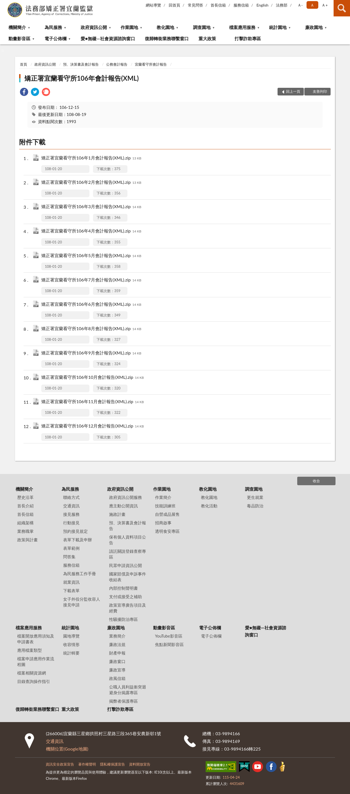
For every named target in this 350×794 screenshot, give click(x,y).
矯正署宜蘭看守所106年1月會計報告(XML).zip (91, 158)
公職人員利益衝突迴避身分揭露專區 (127, 689)
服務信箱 (241, 5)
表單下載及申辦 (77, 539)
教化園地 (165, 27)
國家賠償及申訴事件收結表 (127, 576)
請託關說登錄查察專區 (127, 554)
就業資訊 (71, 582)
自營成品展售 (167, 514)
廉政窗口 (117, 661)
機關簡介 (17, 27)
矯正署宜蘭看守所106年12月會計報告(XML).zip (92, 426)
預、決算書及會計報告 (81, 64)
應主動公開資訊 (123, 505)
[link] (24, 92)
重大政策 (207, 38)
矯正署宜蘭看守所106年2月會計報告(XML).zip (91, 182)
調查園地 (202, 27)
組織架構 (25, 522)
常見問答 (195, 5)
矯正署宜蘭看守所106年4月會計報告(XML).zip (91, 231)
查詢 (342, 8)
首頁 (23, 64)
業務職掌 (25, 531)
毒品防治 (255, 505)
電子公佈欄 (55, 38)
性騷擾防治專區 (123, 619)
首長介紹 (25, 505)
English (262, 5)
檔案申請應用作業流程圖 (35, 661)
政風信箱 (117, 678)
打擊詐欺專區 (248, 38)
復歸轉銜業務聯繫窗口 (167, 38)
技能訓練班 (165, 505)
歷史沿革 (25, 497)
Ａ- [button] (300, 5)
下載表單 (71, 590)
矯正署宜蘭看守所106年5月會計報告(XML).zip (91, 256)
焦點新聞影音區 (169, 644)
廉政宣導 (117, 669)
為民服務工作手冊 (79, 573)
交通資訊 (71, 505)
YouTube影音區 (168, 635)
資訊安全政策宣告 (60, 764)
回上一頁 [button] (293, 91)
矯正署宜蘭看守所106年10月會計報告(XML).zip (92, 377)
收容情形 (71, 644)
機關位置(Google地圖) (67, 748)
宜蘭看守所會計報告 (151, 64)
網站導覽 (153, 5)
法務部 (281, 5)
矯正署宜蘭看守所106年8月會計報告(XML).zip (91, 329)
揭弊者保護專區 (123, 701)
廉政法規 (117, 644)
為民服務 (53, 27)
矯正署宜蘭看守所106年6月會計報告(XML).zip (91, 304)
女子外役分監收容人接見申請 (81, 602)
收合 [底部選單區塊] (316, 481)
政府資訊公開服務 (125, 497)
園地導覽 (71, 635)
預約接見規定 (75, 531)
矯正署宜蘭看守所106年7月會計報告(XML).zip (91, 280)
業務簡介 (117, 635)
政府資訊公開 (94, 27)
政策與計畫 (27, 539)
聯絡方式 (71, 497)
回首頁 (174, 5)
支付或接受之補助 (125, 596)
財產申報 (117, 652)
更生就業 (255, 497)
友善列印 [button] (320, 91)
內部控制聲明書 (123, 588)
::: (4, 4)
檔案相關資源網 (31, 672)
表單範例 (71, 548)
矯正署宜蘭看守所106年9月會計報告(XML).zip (91, 353)
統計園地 (278, 27)
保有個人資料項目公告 (127, 539)
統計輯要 (71, 652)
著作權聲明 (87, 764)
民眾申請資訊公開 (125, 565)
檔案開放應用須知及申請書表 (35, 638)
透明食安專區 (167, 531)
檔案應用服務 (242, 27)
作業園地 (129, 27)
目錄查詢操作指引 (33, 681)
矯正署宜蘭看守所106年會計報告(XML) (81, 78)
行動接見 (71, 522)
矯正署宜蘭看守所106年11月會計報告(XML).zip (92, 402)
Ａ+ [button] (325, 5)
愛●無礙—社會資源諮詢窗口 (108, 38)
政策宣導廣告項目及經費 (127, 608)
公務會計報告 (116, 64)
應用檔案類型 (29, 650)
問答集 (69, 556)
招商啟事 (163, 522)
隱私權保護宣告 (112, 764)
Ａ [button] (312, 5)
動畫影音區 (19, 38)
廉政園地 (314, 27)
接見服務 (71, 514)
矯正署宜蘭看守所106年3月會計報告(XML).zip (91, 207)
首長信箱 (218, 5)
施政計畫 (117, 514)
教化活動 (209, 505)
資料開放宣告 (139, 764)
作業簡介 (163, 497)
